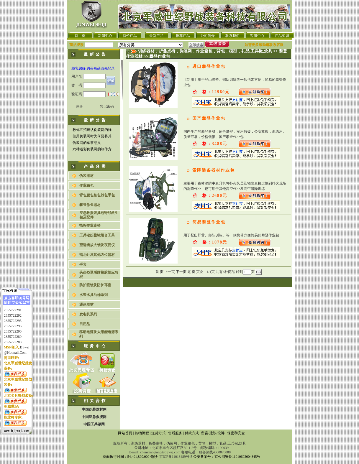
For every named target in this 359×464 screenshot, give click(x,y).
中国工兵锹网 (94, 424)
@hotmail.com (15, 349)
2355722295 (13, 317)
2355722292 (13, 312)
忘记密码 (107, 106)
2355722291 (13, 307)
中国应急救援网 (94, 417)
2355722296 (13, 323)
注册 (79, 106)
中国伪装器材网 (94, 409)
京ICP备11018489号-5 (175, 457)
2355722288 (13, 339)
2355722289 (13, 333)
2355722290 (13, 328)
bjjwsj (24, 344)
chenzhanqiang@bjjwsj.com (160, 452)
